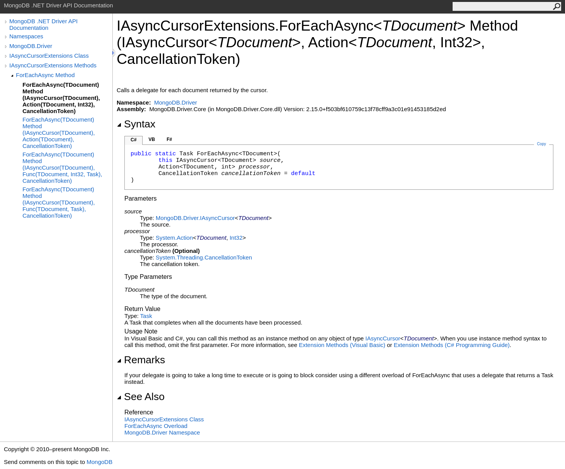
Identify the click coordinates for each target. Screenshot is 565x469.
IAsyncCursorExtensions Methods (52, 65)
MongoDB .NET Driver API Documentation (43, 24)
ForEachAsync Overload (156, 426)
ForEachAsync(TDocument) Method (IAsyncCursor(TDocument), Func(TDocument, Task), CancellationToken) (58, 202)
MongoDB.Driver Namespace (162, 432)
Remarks (141, 360)
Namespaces (26, 36)
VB (151, 139)
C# (133, 140)
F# (169, 139)
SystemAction (174, 237)
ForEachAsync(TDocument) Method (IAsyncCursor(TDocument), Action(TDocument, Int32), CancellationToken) (61, 97)
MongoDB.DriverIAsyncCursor (195, 218)
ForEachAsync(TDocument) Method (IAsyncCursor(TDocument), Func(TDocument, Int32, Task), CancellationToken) (62, 167)
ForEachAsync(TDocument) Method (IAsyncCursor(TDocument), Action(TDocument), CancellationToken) (58, 132)
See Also (141, 396)
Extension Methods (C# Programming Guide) (452, 345)
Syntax (136, 124)
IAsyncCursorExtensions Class (49, 55)
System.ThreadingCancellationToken (204, 257)
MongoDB (99, 462)
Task (146, 316)
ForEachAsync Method (45, 75)
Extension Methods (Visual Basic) (342, 345)
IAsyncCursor (382, 338)
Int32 (235, 237)
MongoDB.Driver (30, 46)
